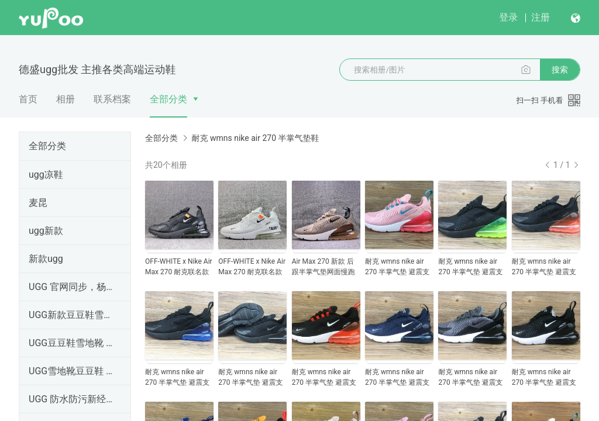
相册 (65, 99)
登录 (508, 17)
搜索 (560, 69)
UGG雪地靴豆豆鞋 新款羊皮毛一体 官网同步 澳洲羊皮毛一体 (72, 371)
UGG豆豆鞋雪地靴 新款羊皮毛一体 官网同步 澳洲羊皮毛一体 (72, 342)
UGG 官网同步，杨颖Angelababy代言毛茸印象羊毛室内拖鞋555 (72, 286)
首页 (28, 99)
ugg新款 (46, 230)
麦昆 (38, 202)
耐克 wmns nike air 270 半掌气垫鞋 (255, 138)
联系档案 (112, 99)
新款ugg (46, 258)
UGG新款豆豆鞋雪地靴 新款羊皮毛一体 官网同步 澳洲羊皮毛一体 (72, 314)
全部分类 (168, 99)
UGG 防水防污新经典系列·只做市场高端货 (72, 399)
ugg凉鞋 (46, 174)
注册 (540, 17)
